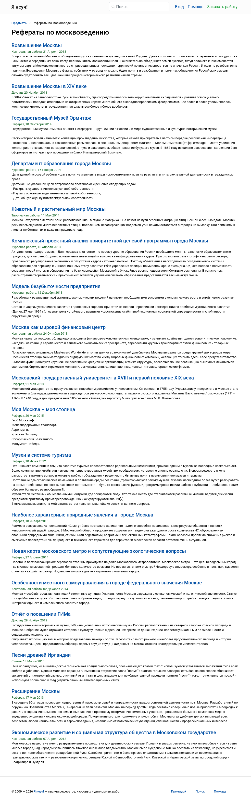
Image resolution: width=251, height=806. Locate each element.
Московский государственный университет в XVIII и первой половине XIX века (103, 378)
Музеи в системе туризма (41, 455)
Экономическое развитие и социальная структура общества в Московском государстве (114, 732)
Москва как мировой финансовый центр (59, 327)
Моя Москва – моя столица (43, 409)
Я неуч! (39, 791)
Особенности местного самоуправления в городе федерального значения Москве (107, 583)
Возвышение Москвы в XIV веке (49, 86)
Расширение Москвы (36, 691)
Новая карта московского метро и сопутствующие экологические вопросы (99, 551)
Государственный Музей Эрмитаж (51, 118)
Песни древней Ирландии (41, 655)
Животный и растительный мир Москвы (59, 209)
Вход (179, 6)
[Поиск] (139, 6)
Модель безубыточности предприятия (56, 286)
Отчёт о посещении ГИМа (41, 614)
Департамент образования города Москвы (61, 163)
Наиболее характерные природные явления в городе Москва (82, 515)
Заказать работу (222, 6)
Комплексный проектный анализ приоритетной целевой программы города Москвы (110, 241)
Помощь (195, 6)
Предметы (19, 23)
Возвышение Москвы (37, 45)
